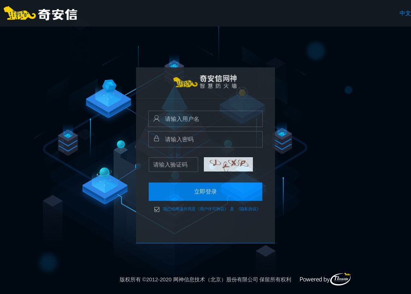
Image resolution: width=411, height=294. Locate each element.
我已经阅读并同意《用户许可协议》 (195, 209)
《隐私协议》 (248, 209)
